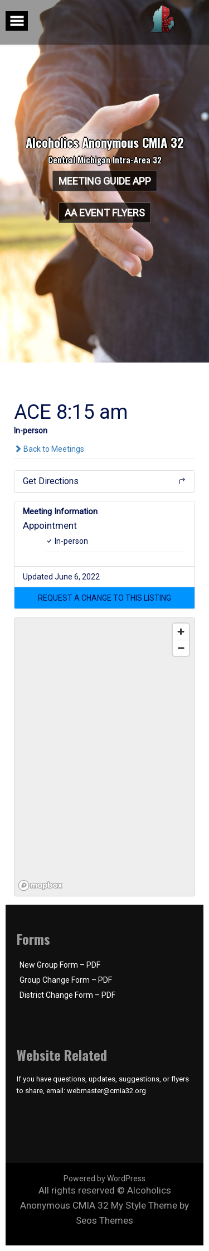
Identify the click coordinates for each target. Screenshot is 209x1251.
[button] (104, 597)
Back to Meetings (49, 449)
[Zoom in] (181, 632)
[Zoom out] (181, 648)
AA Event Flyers (105, 213)
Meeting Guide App (105, 181)
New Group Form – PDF (60, 964)
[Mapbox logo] (42, 886)
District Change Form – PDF (67, 995)
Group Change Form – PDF (66, 979)
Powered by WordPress (104, 1178)
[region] (105, 757)
